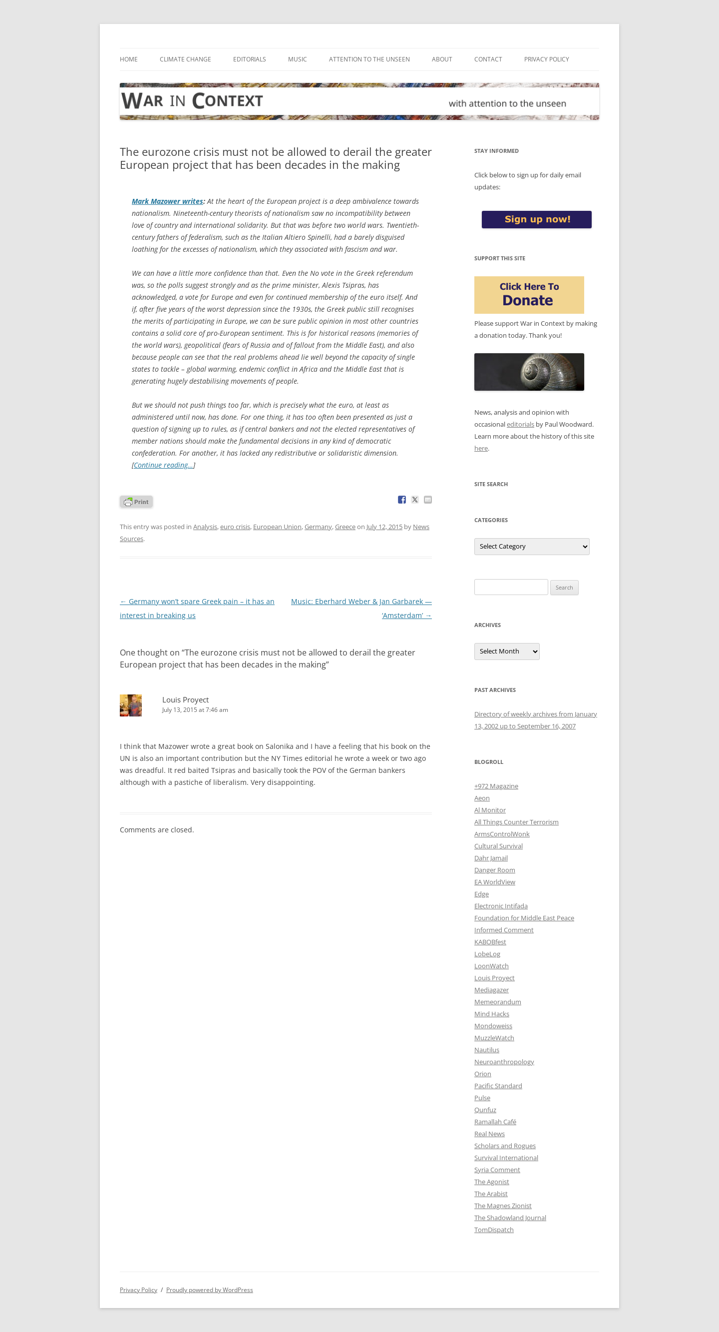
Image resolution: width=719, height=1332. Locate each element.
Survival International (506, 1157)
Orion (482, 1073)
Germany (318, 526)
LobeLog (487, 953)
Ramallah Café (495, 1121)
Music (297, 59)
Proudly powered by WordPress (209, 1290)
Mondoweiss (493, 1025)
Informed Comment (504, 929)
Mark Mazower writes (167, 201)
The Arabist (491, 1193)
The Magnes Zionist (503, 1205)
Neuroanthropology (504, 1061)
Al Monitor (490, 809)
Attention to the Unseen (369, 59)
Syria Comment (497, 1169)
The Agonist (491, 1181)
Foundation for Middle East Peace (524, 917)
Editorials (249, 59)
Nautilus (486, 1049)
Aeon (482, 797)
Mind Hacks (491, 1013)
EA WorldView (494, 881)
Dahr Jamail (491, 857)
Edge (481, 893)
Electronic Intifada (501, 905)
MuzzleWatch (494, 1037)
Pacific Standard (498, 1085)
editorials (520, 424)
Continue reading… (163, 465)
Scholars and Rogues (505, 1145)
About (442, 59)
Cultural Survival (498, 845)
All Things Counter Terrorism (516, 821)
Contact (488, 59)
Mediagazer (491, 989)
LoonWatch (491, 965)
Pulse (482, 1097)
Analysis (205, 526)
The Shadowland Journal (510, 1217)
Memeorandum (497, 1001)
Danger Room (494, 869)
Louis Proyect (494, 977)
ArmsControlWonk (502, 833)
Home (129, 59)
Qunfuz (485, 1109)
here (481, 448)
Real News (489, 1133)
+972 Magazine (496, 785)
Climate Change (185, 59)
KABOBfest (490, 941)
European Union (277, 526)
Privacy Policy (546, 59)
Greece (345, 526)
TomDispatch (494, 1229)
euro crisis (235, 526)
